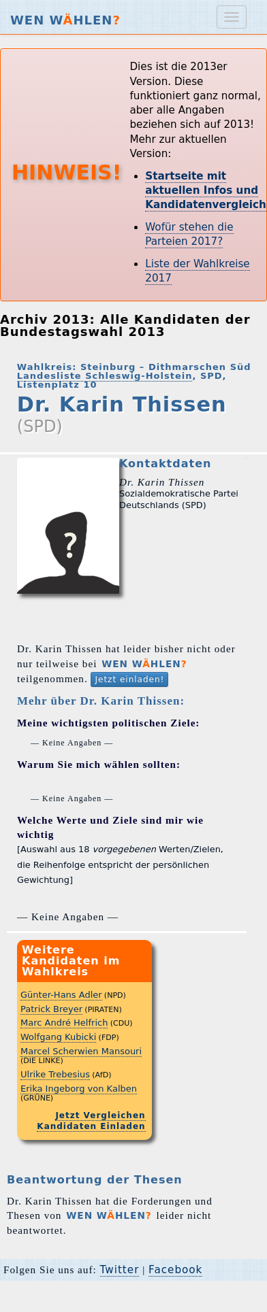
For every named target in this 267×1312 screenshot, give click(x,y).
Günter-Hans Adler (61, 995)
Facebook (175, 1270)
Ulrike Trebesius (55, 1074)
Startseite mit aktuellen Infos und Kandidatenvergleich (205, 191)
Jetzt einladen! (129, 679)
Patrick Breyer (51, 1009)
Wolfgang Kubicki (58, 1037)
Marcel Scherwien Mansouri (81, 1051)
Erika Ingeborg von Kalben (78, 1088)
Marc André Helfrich (64, 1022)
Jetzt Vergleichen (100, 1115)
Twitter (120, 1270)
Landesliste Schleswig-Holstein (105, 376)
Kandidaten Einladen (91, 1126)
